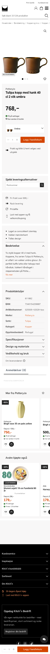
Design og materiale (17, 346)
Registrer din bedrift (15, 631)
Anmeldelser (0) (16, 370)
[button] (45, 79)
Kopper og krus (33, 23)
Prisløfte (14, 209)
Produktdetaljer (15, 291)
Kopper (28, 326)
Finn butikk (30, 2)
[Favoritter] (5, 444)
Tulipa (28, 320)
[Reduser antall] (8, 140)
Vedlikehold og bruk (17, 353)
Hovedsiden (7, 23)
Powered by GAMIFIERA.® (14, 380)
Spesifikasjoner (15, 339)
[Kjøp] (11, 444)
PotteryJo (10, 88)
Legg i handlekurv (32, 139)
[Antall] (13, 140)
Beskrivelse (12, 246)
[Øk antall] (17, 140)
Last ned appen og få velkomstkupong (20, 216)
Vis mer (9, 274)
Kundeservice (43, 2)
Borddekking (19, 23)
